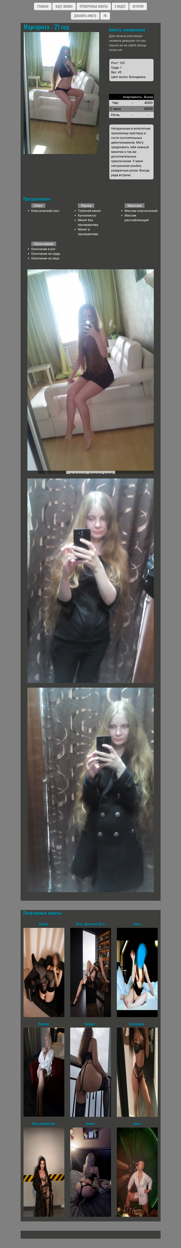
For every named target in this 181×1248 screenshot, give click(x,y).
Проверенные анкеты (94, 6)
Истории (137, 6)
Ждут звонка (64, 6)
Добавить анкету (85, 15)
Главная (42, 6)
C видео (120, 6)
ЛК (105, 15)
